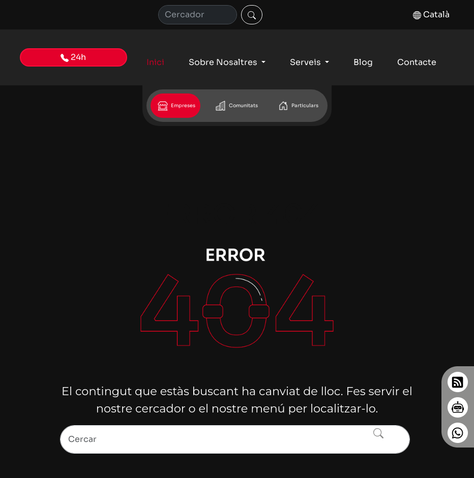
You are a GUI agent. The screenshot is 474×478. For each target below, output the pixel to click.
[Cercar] (251, 14)
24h (73, 57)
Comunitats (236, 106)
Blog (363, 62)
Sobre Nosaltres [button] (224, 62)
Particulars (297, 106)
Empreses (175, 106)
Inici (155, 62)
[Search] (235, 439)
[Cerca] (197, 14)
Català (431, 14)
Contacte (416, 62)
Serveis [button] (306, 62)
